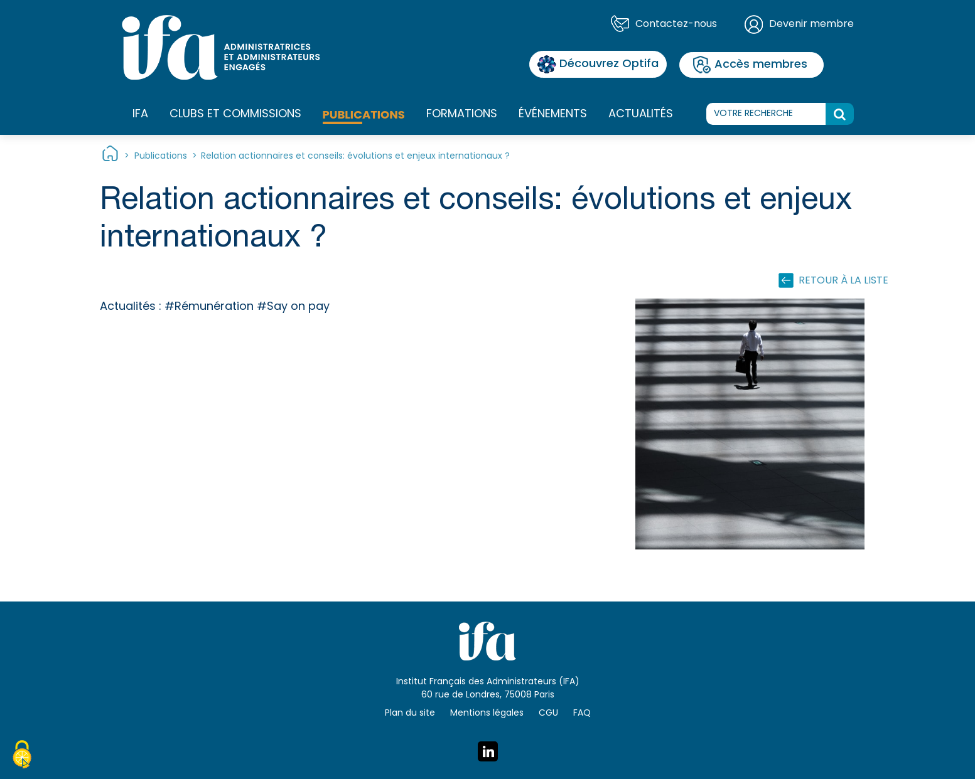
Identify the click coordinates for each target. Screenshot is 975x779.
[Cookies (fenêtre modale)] (22, 756)
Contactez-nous (676, 24)
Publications (364, 114)
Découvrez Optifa (598, 64)
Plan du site (410, 713)
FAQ (582, 713)
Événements (553, 114)
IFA (140, 114)
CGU (548, 713)
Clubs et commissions (235, 114)
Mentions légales (487, 713)
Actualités (640, 114)
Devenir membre (811, 24)
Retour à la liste (843, 281)
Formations (461, 114)
